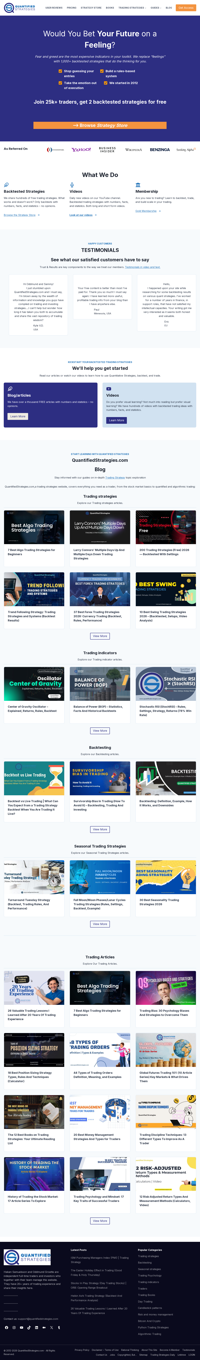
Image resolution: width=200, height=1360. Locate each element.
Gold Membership (146, 211)
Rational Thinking (130, 1350)
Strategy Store (112, 125)
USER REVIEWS (53, 7)
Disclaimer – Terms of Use (105, 1350)
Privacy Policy (82, 1350)
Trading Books (146, 1295)
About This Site (149, 1350)
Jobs (112, 1354)
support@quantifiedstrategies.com (38, 1318)
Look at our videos (81, 215)
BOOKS (110, 7)
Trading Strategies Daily (162, 1354)
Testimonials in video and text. (142, 267)
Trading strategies (148, 1256)
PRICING (71, 7)
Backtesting (145, 1262)
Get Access (186, 7)
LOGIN (192, 1354)
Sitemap (143, 1354)
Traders (142, 1288)
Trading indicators (148, 1282)
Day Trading (145, 1301)
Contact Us (101, 1354)
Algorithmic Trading (149, 1334)
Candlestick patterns (150, 1307)
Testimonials (188, 1350)
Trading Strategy (115, 477)
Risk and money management (155, 1314)
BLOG (169, 7)
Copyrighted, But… (127, 1354)
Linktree (182, 1354)
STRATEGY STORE (91, 7)
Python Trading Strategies (153, 1327)
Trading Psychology (150, 1275)
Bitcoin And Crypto (149, 1321)
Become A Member (170, 1350)
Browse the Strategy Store (19, 215)
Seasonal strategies (149, 1269)
